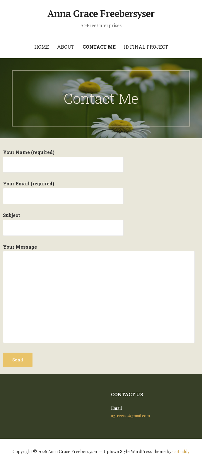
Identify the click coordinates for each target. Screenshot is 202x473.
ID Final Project (146, 47)
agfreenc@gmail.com (130, 416)
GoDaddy (180, 451)
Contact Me (99, 47)
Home (41, 47)
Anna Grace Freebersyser (101, 13)
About (65, 47)
